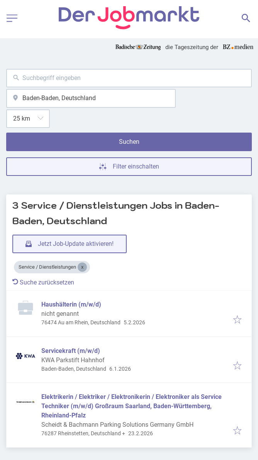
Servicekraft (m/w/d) (70, 350)
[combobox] (129, 78)
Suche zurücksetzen (43, 282)
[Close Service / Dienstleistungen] (82, 267)
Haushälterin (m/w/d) (71, 304)
